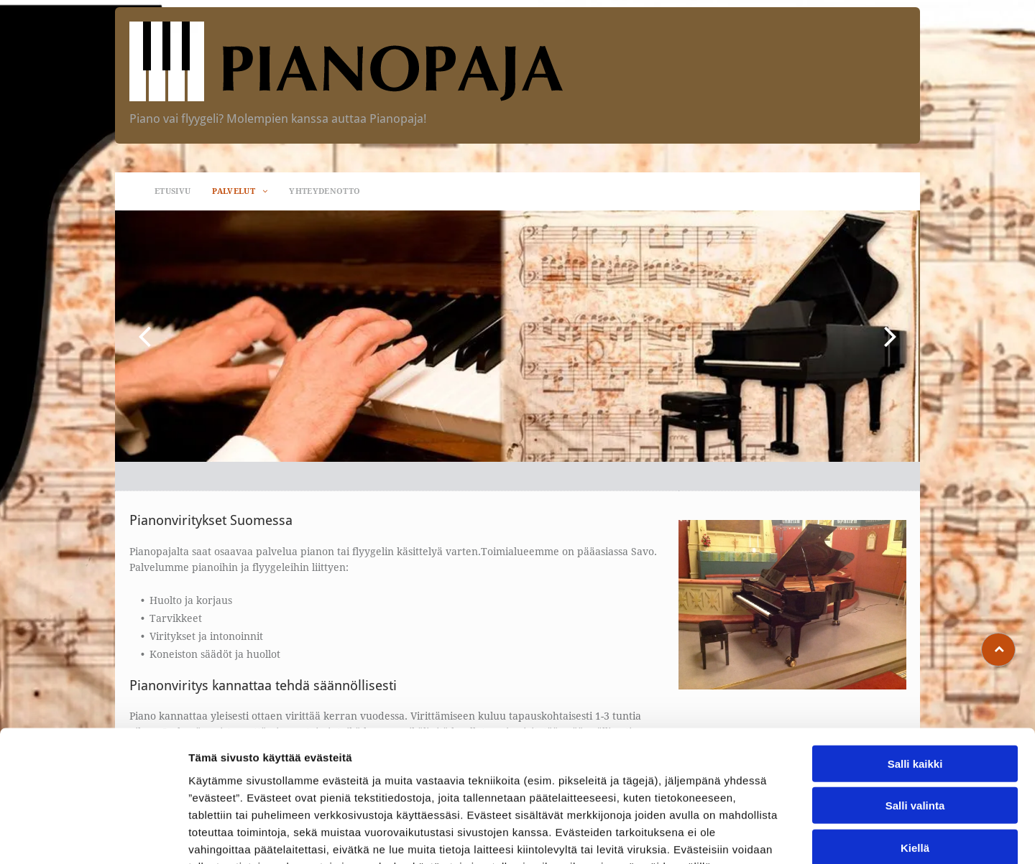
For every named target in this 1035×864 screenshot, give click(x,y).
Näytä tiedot (768, 836)
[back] (144, 335)
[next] (890, 335)
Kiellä (915, 759)
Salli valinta (915, 716)
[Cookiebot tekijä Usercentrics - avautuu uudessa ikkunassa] (93, 836)
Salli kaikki (915, 675)
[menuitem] (172, 191)
